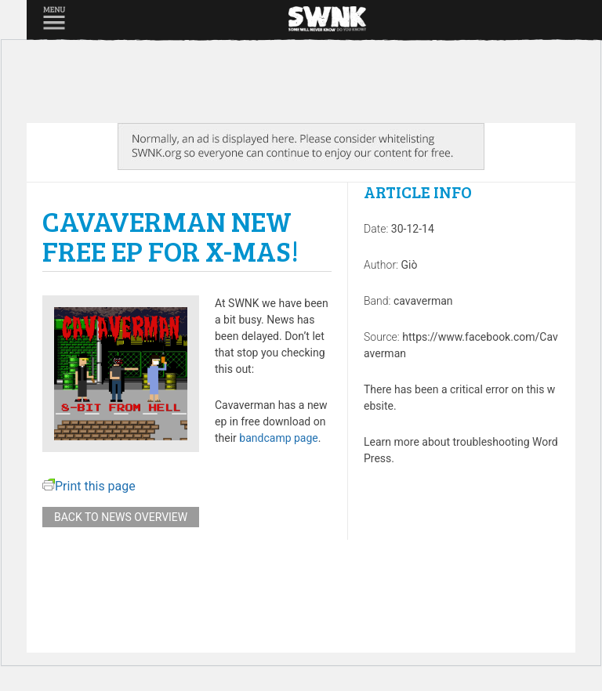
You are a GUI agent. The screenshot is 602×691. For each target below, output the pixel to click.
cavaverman (423, 301)
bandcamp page (278, 438)
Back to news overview (120, 517)
